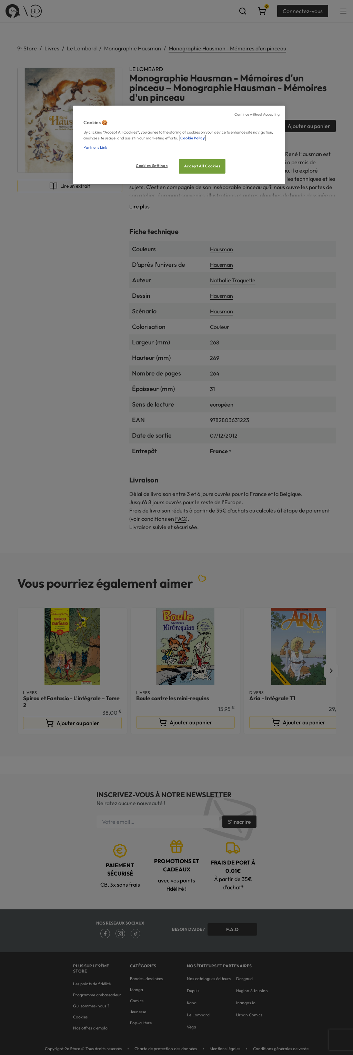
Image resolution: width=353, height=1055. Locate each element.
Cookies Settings (152, 165)
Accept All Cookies (202, 166)
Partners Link (95, 147)
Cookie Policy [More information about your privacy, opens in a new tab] (192, 138)
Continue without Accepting (257, 114)
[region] (179, 145)
